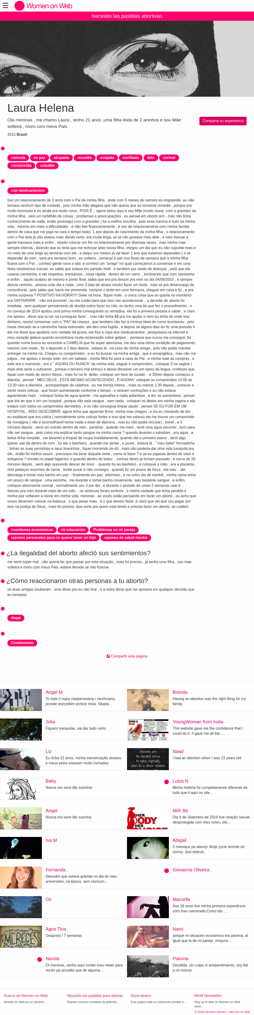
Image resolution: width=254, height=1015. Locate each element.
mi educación (73, 530)
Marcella (181, 899)
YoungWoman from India (198, 721)
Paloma (180, 958)
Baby (51, 781)
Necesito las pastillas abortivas (127, 16)
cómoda (18, 158)
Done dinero (141, 996)
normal (169, 158)
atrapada (61, 158)
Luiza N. (181, 781)
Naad (178, 751)
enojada (107, 158)
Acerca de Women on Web (26, 996)
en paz (39, 158)
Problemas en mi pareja (114, 530)
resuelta (84, 158)
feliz (151, 158)
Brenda (180, 692)
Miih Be (180, 810)
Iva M (51, 840)
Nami (178, 929)
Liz (49, 751)
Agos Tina (56, 929)
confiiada (131, 158)
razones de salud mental (125, 538)
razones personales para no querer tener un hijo (53, 538)
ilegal (16, 618)
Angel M (54, 692)
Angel (51, 810)
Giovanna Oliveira (191, 869)
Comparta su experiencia (223, 121)
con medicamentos (28, 190)
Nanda (52, 958)
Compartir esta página (127, 656)
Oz (49, 899)
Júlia (50, 721)
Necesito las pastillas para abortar (95, 996)
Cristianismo (22, 643)
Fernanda (55, 869)
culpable (47, 165)
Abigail (179, 840)
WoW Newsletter (208, 996)
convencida (21, 165)
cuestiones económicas (32, 530)
